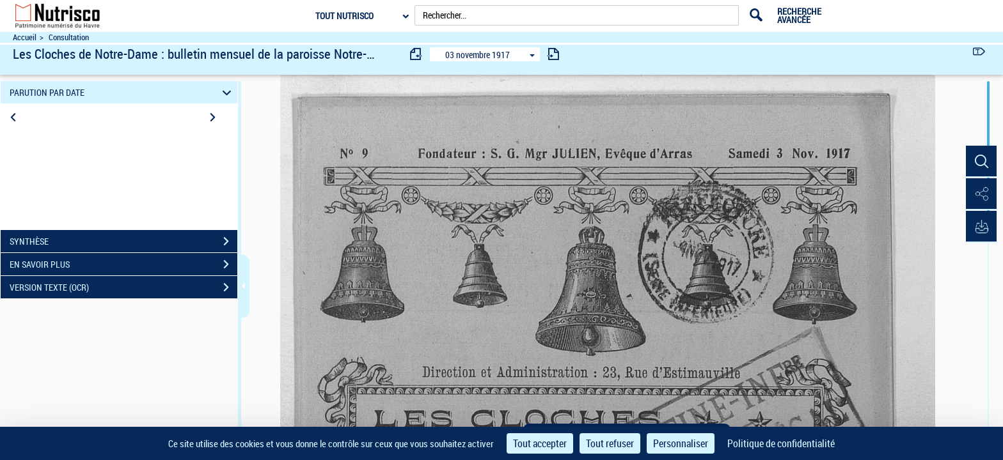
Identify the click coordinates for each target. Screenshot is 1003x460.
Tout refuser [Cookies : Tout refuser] (610, 443)
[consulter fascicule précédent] (416, 54)
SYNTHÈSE (123, 241)
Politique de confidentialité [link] (781, 443)
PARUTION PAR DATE (122, 92)
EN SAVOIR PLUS (123, 264)
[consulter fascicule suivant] (553, 54)
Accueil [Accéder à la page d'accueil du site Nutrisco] (24, 37)
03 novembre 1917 (477, 55)
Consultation (69, 37)
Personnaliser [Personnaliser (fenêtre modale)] (680, 443)
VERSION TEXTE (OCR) (123, 287)
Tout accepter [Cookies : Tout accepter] (540, 443)
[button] (981, 161)
